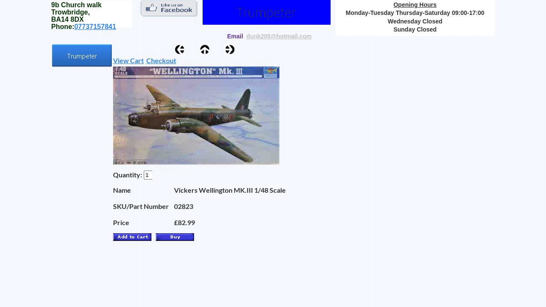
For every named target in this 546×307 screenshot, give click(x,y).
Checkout (161, 60)
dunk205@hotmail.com (279, 36)
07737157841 (95, 26)
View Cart (128, 60)
